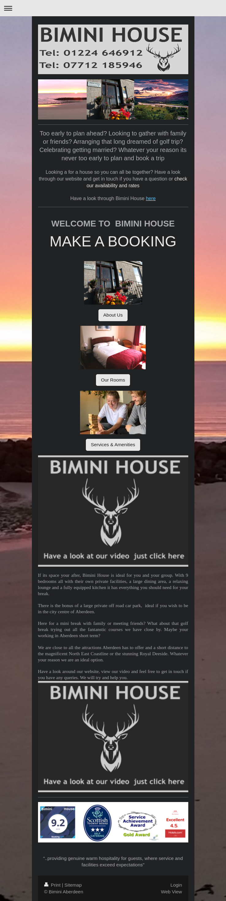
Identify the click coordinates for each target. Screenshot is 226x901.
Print (53, 885)
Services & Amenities (113, 444)
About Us (113, 314)
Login (176, 885)
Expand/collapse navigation (113, 8)
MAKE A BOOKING (113, 241)
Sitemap (73, 885)
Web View (171, 891)
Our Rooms (113, 379)
